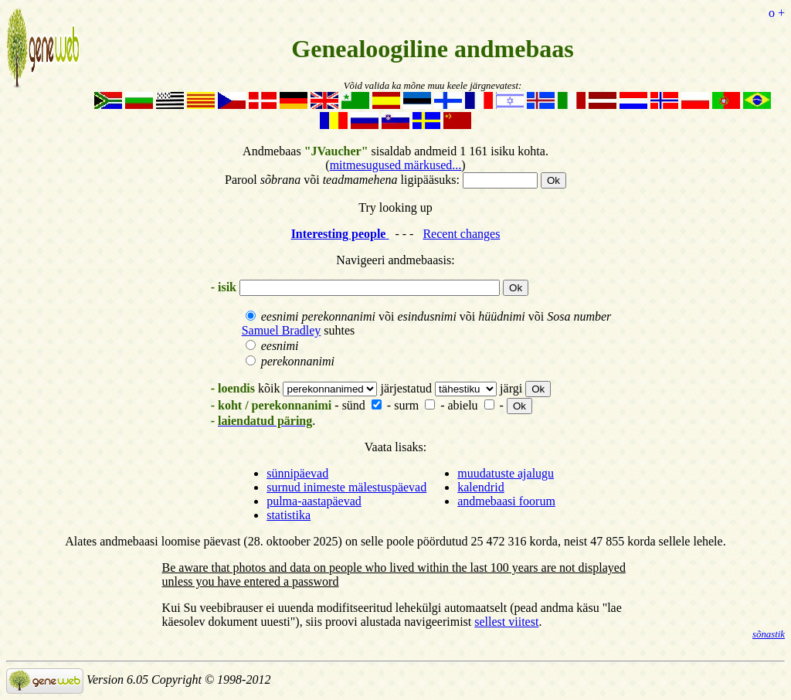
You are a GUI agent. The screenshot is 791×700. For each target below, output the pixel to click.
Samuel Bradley (281, 330)
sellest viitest (506, 621)
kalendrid (480, 487)
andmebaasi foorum (506, 501)
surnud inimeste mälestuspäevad (346, 487)
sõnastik (768, 634)
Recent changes (461, 233)
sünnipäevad (297, 473)
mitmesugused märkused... (396, 165)
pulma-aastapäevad (314, 501)
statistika (288, 515)
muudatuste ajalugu (505, 473)
